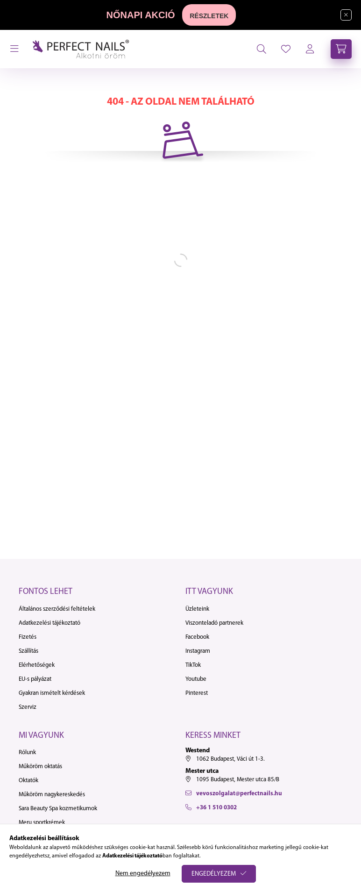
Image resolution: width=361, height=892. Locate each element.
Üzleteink (197, 609)
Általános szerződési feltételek (57, 609)
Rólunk (27, 752)
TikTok (193, 665)
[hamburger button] (14, 49)
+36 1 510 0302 (216, 808)
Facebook (197, 637)
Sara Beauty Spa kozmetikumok (58, 809)
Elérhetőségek (37, 665)
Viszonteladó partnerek (214, 623)
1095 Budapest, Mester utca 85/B (237, 780)
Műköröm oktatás (40, 767)
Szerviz (27, 707)
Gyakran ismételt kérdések (52, 693)
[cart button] (341, 49)
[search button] (261, 49)
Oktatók (28, 781)
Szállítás (28, 651)
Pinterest (196, 693)
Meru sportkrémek (42, 823)
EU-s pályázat (35, 679)
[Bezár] (346, 15)
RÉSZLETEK (209, 16)
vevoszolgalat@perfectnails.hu (239, 794)
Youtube (195, 679)
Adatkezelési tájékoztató (49, 623)
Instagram (197, 651)
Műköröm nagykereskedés (52, 795)
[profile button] (286, 49)
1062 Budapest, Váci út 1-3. (230, 759)
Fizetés (27, 637)
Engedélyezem (213, 874)
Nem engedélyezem (142, 873)
